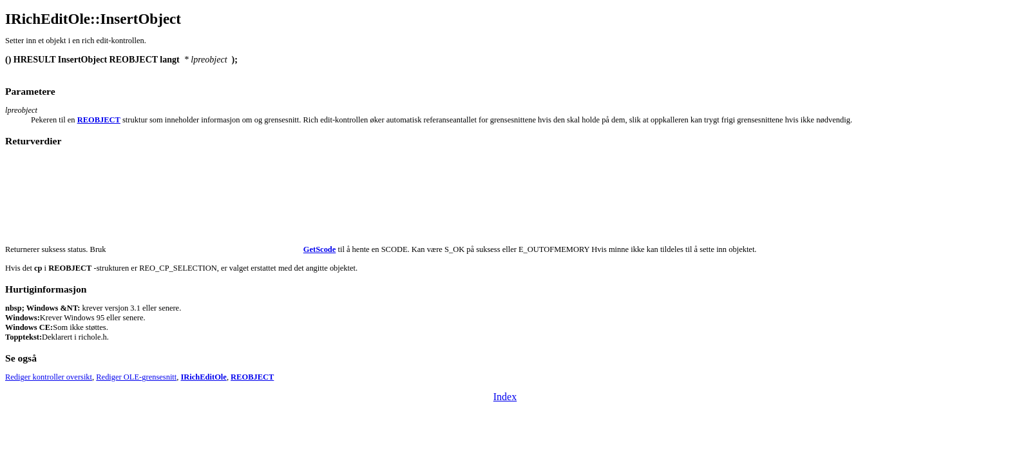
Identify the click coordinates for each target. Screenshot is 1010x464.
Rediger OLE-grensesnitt (136, 377)
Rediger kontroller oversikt (48, 377)
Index (505, 396)
